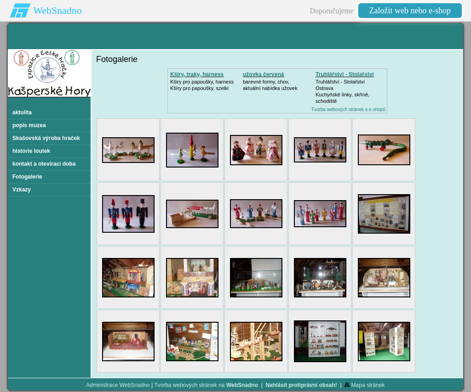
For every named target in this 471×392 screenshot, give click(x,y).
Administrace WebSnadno (118, 385)
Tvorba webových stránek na (206, 385)
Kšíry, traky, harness (197, 74)
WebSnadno (57, 10)
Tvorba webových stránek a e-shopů (348, 109)
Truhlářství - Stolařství (345, 74)
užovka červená (263, 74)
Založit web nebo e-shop (410, 10)
